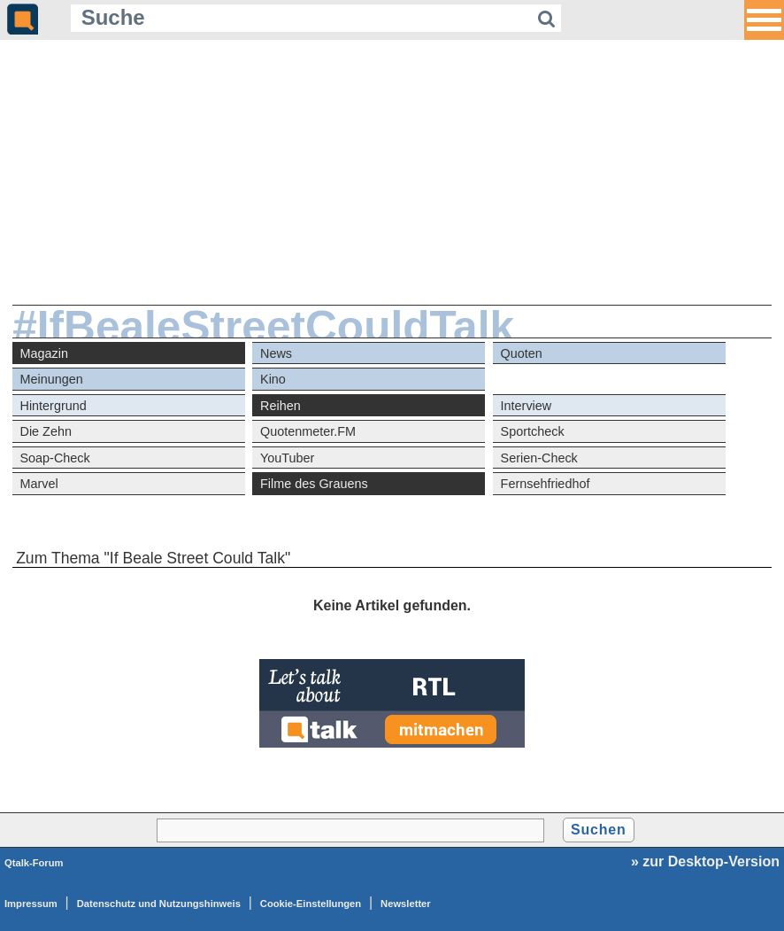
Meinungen (51, 379)
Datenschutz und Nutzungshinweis (159, 903)
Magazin (44, 353)
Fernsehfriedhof (545, 484)
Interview (526, 406)
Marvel (39, 484)
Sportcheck (533, 431)
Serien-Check (539, 458)
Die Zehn (46, 431)
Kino (273, 379)
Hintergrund (53, 406)
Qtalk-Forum (34, 862)
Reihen (280, 406)
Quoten (521, 353)
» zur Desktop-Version (705, 861)
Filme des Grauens (314, 484)
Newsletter (405, 903)
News (276, 353)
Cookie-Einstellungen (310, 903)
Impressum (31, 903)
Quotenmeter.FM (308, 431)
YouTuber (287, 458)
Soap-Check (55, 458)
